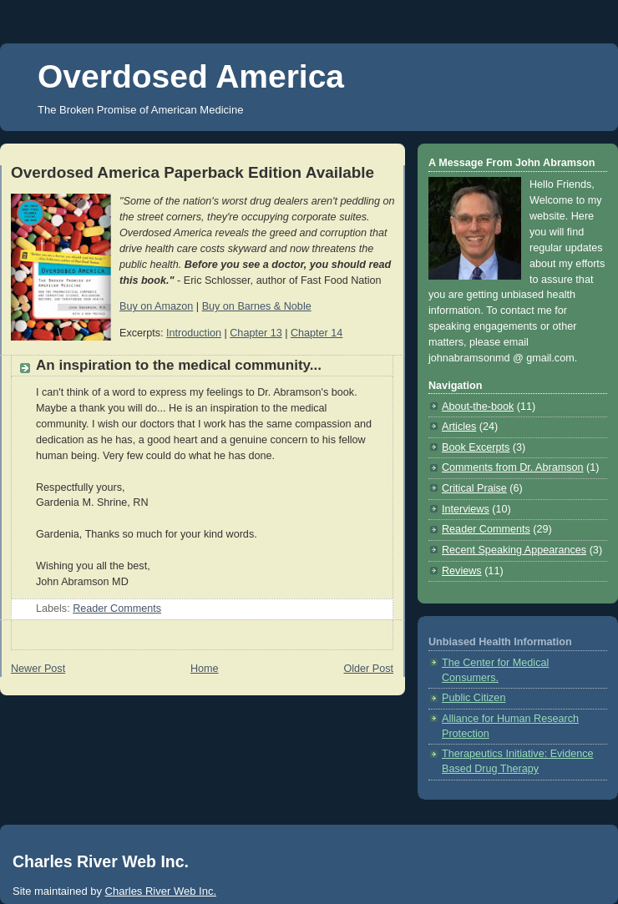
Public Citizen (473, 698)
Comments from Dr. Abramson (513, 467)
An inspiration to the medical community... (179, 365)
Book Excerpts (475, 447)
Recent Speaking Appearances (514, 550)
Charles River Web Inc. (160, 891)
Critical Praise (474, 488)
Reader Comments (117, 608)
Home (204, 668)
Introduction (193, 333)
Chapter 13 (255, 333)
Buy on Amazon (156, 306)
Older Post (368, 668)
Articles (459, 426)
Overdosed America (191, 76)
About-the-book (478, 406)
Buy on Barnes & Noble (257, 306)
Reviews (462, 571)
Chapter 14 (316, 333)
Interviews (465, 509)
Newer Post (38, 668)
